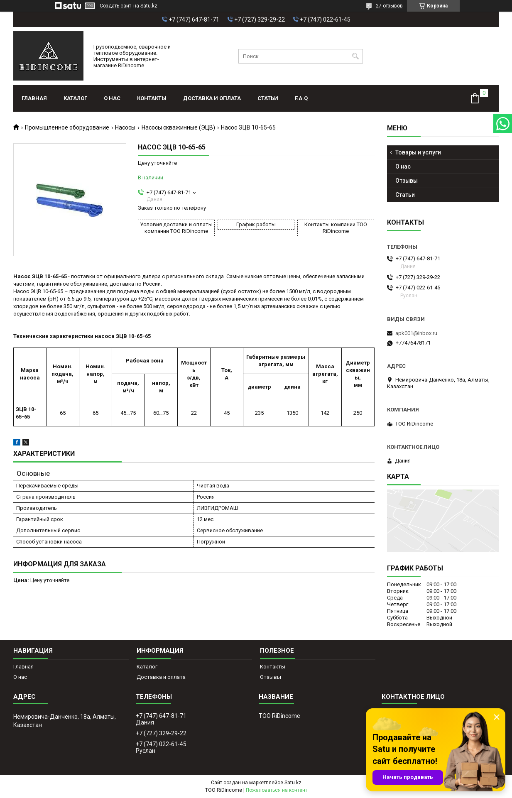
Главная (34, 98)
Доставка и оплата (212, 98)
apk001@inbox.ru (416, 333)
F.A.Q (301, 98)
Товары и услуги (418, 152)
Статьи (267, 98)
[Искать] (355, 56)
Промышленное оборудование (67, 127)
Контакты (152, 98)
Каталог (75, 98)
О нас (112, 98)
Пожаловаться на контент (276, 790)
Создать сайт (115, 6)
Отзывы (406, 180)
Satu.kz (292, 783)
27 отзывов (389, 6)
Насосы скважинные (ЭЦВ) (178, 127)
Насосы (125, 127)
